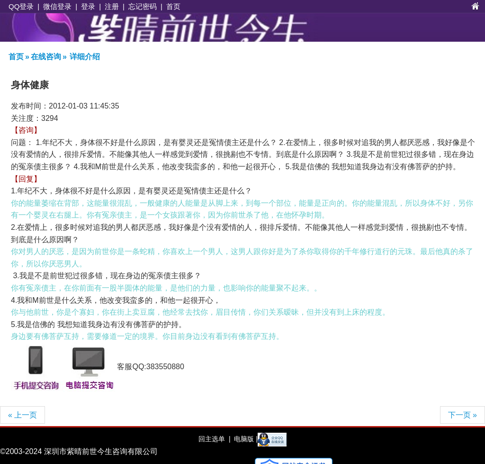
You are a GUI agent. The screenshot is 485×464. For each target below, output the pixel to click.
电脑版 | (244, 439)
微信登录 (57, 6)
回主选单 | (214, 439)
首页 (173, 6)
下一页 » (462, 415)
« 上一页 (22, 415)
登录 (88, 6)
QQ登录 (21, 6)
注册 (112, 6)
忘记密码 (142, 6)
